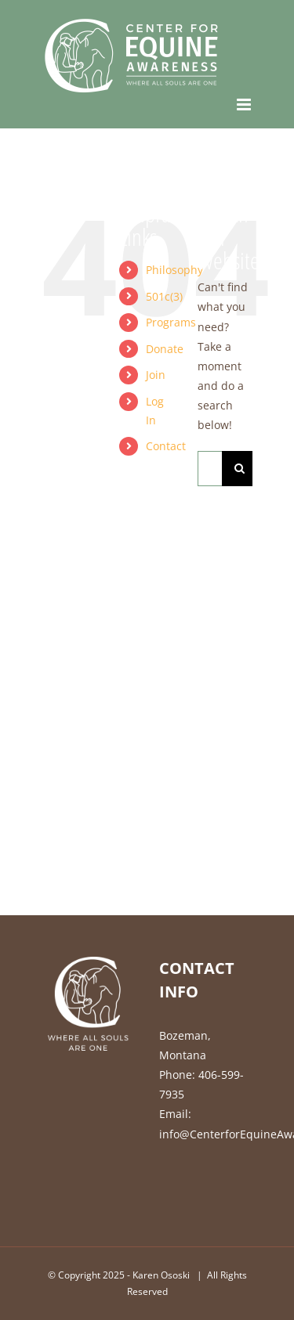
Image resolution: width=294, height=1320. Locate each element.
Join (155, 374)
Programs (171, 322)
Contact (166, 445)
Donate (164, 348)
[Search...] (210, 468)
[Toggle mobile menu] (245, 104)
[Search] (239, 468)
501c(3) (164, 296)
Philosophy (174, 269)
